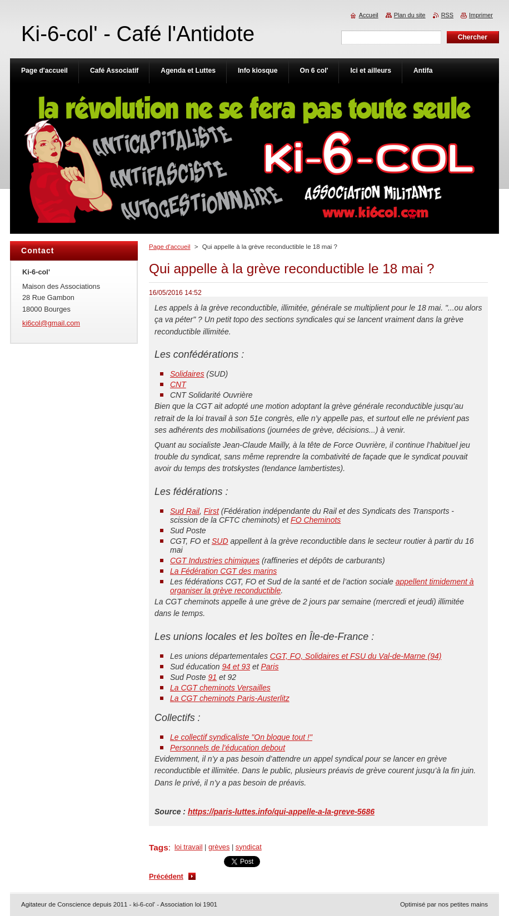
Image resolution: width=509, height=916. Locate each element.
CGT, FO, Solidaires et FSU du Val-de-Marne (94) (356, 656)
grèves (218, 847)
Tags (158, 847)
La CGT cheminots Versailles (220, 687)
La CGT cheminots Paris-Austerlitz (230, 698)
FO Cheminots (316, 519)
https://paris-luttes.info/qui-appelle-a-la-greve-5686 (281, 811)
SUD (220, 541)
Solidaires (187, 373)
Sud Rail (184, 511)
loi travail (188, 847)
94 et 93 (236, 666)
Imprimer (481, 15)
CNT (178, 384)
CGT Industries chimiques (215, 560)
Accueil (368, 15)
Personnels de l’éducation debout (227, 747)
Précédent (166, 876)
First (211, 511)
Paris (269, 666)
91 (212, 677)
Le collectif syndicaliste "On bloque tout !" (241, 737)
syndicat (249, 847)
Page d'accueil (170, 246)
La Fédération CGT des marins (223, 571)
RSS (447, 15)
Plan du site (410, 15)
